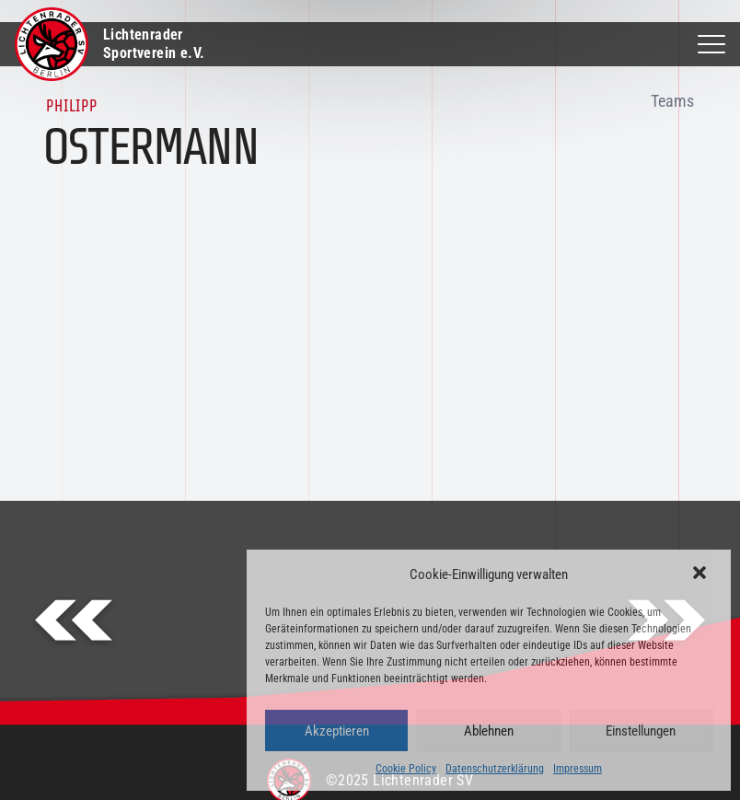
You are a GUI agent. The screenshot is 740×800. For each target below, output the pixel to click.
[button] (701, 574)
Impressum (577, 768)
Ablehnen (489, 731)
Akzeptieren (337, 731)
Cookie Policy (406, 768)
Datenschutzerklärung (494, 768)
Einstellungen (641, 731)
